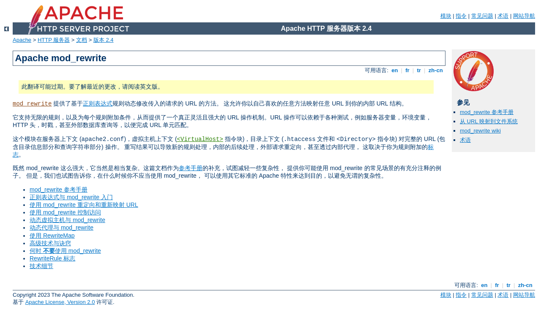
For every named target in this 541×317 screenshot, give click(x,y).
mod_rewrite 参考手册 (58, 189)
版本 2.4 (103, 40)
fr (407, 70)
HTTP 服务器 (54, 40)
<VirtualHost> (200, 139)
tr (419, 70)
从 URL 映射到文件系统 (489, 121)
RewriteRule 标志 (52, 258)
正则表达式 (97, 103)
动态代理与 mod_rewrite (61, 227)
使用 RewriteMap (52, 235)
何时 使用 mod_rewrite (65, 250)
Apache (22, 40)
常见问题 (482, 16)
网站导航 (524, 16)
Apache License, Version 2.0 (60, 302)
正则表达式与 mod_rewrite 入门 (71, 197)
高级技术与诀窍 (50, 243)
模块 (445, 16)
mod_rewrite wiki (480, 130)
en (394, 70)
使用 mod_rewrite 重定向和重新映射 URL (84, 204)
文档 (81, 40)
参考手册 (190, 168)
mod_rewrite (32, 103)
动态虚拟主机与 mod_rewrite (67, 220)
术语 (502, 16)
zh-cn (435, 70)
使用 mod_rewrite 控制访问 (65, 212)
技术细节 (41, 266)
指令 (461, 16)
